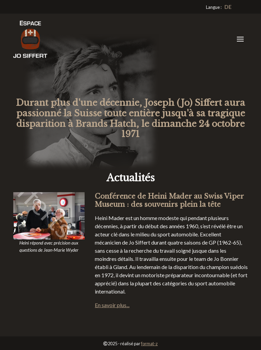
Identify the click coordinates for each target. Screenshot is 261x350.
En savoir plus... (112, 305)
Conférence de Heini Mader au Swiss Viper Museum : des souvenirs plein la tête (169, 200)
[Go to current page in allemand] (227, 7)
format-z (149, 343)
